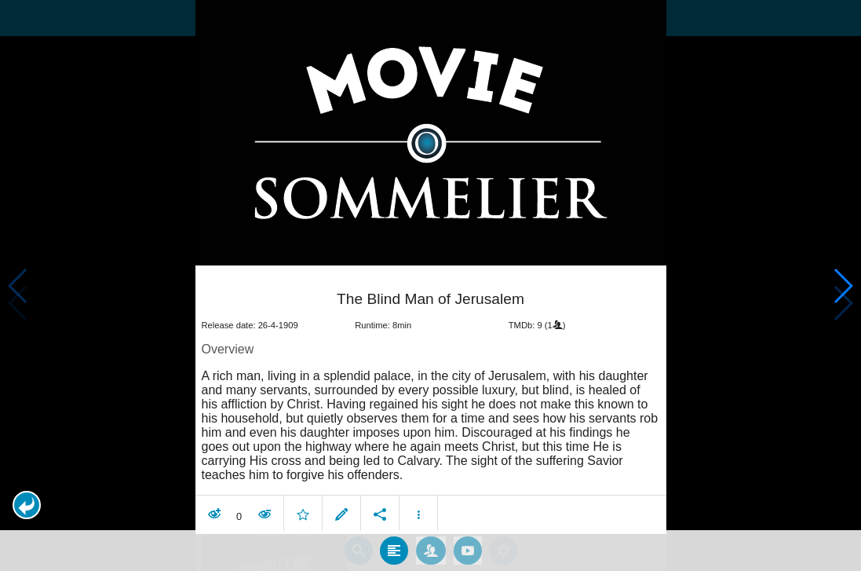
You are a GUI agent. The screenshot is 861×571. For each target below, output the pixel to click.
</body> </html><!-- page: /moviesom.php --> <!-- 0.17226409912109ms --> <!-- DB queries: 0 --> (430, 285)
